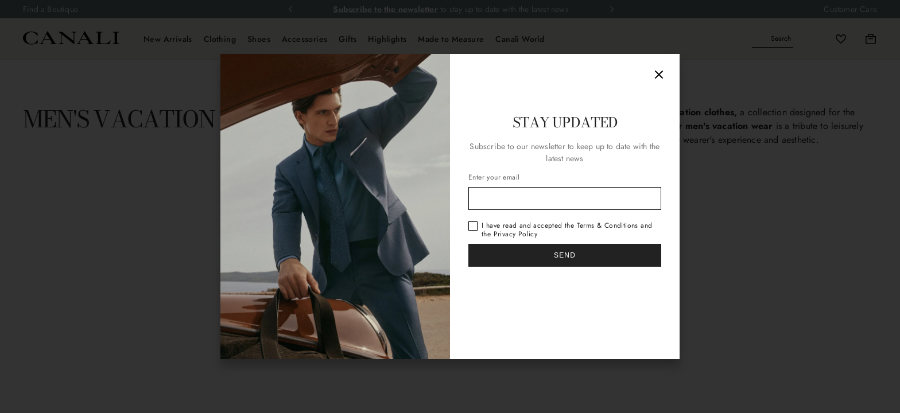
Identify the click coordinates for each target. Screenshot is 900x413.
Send (565, 255)
